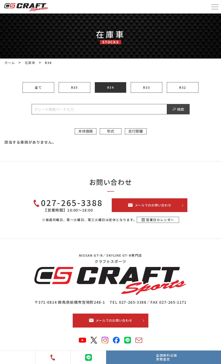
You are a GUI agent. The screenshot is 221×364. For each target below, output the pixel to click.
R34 (110, 87)
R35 (74, 87)
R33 (146, 87)
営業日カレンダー (160, 219)
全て (38, 87)
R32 (182, 87)
